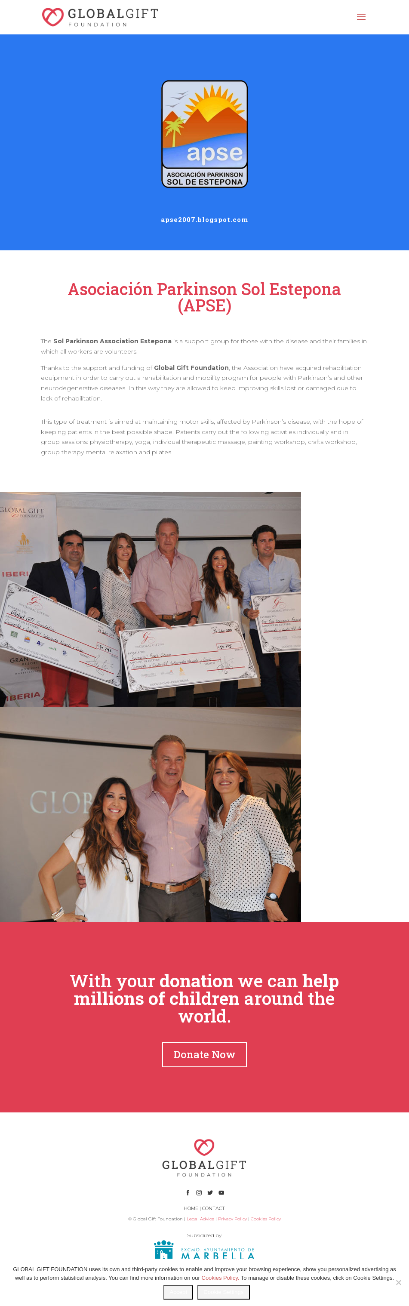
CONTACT (213, 1208)
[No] (398, 1282)
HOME (191, 1208)
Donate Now (204, 1054)
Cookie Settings (223, 1292)
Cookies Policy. (221, 1278)
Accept (178, 1292)
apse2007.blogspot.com (204, 219)
